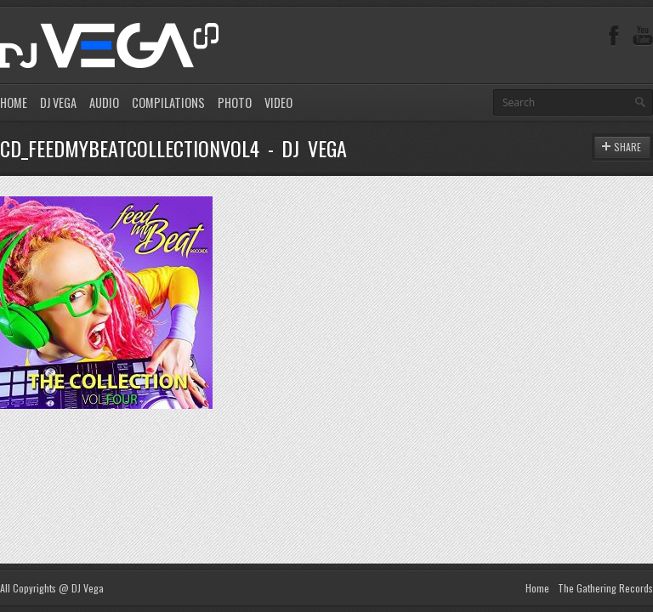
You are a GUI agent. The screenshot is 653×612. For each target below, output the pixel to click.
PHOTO (235, 102)
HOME (13, 102)
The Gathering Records (605, 588)
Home (537, 588)
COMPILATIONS (168, 102)
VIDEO (278, 102)
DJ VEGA (58, 102)
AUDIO (104, 102)
